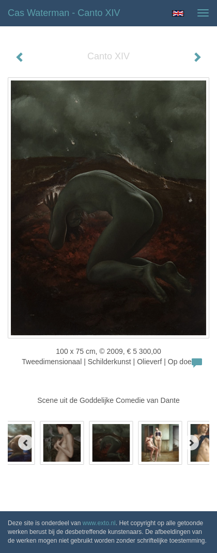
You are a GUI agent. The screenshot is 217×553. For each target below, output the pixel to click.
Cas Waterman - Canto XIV (64, 13)
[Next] (191, 442)
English (178, 13)
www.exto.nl (99, 523)
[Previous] (26, 442)
